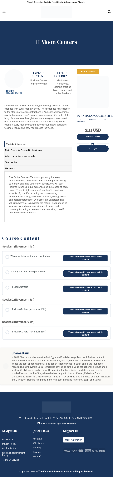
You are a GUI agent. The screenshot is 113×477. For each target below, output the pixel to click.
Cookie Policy (9, 448)
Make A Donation (73, 440)
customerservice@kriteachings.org (57, 423)
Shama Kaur (14, 93)
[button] (4, 11)
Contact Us (7, 439)
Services (37, 452)
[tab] (38, 144)
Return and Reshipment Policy (13, 454)
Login (93, 148)
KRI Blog (37, 447)
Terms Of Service (10, 460)
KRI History (38, 443)
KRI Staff (37, 456)
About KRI (37, 439)
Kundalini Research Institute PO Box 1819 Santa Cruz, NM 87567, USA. (59, 418)
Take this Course (93, 137)
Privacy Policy (9, 444)
